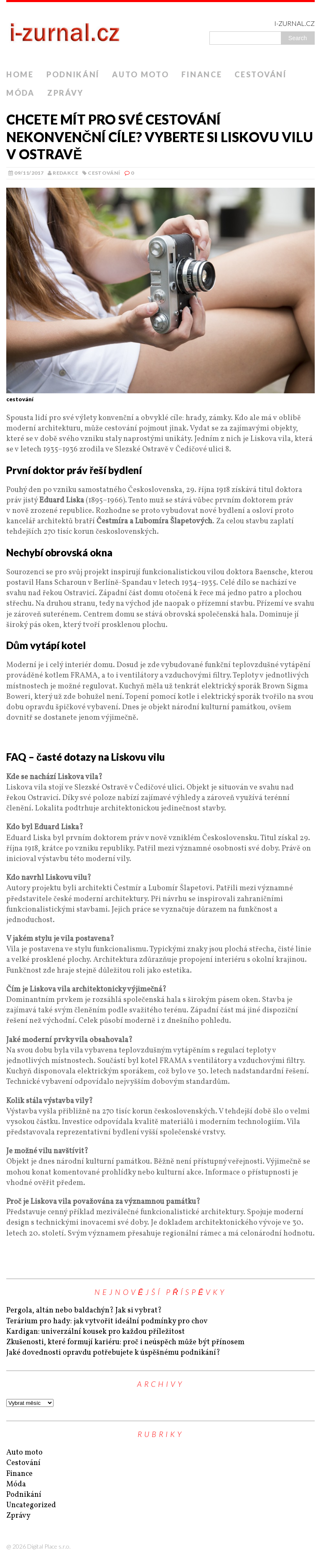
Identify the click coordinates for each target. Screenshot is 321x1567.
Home (20, 74)
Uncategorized (31, 1505)
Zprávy (65, 92)
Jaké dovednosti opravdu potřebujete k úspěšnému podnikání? (113, 1353)
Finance (201, 74)
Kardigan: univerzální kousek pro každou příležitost (95, 1332)
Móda (20, 92)
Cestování (260, 74)
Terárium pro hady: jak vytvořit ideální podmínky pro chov (107, 1321)
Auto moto (140, 74)
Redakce (65, 173)
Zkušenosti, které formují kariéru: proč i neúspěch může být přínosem (125, 1342)
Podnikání (72, 74)
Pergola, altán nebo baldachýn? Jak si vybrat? (84, 1310)
